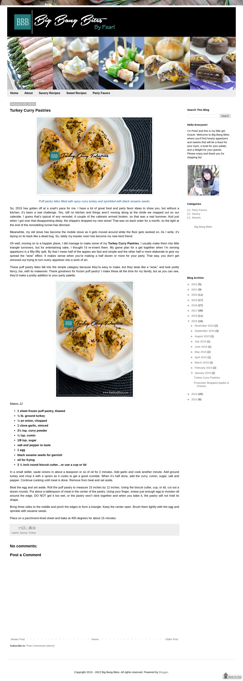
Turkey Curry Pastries (207, 377)
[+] (188, 209)
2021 (194, 289)
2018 (194, 305)
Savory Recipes (49, 93)
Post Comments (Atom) (40, 645)
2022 (194, 284)
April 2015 (201, 357)
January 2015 (203, 372)
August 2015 (202, 336)
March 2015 (202, 362)
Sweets (196, 217)
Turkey (32, 532)
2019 (194, 300)
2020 (194, 294)
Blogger (163, 672)
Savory (23, 532)
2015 (194, 321)
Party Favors (101, 93)
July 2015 (201, 341)
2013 (194, 399)
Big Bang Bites (203, 226)
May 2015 (201, 351)
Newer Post (18, 639)
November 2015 (205, 325)
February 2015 (204, 367)
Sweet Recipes (76, 93)
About (28, 93)
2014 (194, 393)
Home (14, 93)
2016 (194, 315)
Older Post (171, 639)
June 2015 (201, 346)
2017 (194, 310)
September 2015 (205, 330)
